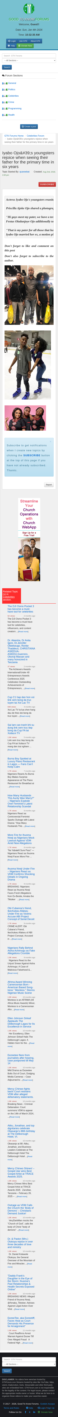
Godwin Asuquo (47, 1404)
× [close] (50, 441)
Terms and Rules (11, 1408)
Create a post (29, 126)
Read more (23, 632)
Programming (11, 108)
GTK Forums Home (14, 136)
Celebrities (10, 96)
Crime (8, 102)
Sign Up (50, 1408)
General (9, 83)
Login (41, 1408)
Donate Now (45, 1412)
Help (11, 46)
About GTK (35, 41)
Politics (8, 89)
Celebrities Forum (35, 136)
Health (8, 115)
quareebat (24, 172)
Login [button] (12, 41)
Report (49, 485)
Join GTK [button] (23, 41)
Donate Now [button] (25, 46)
